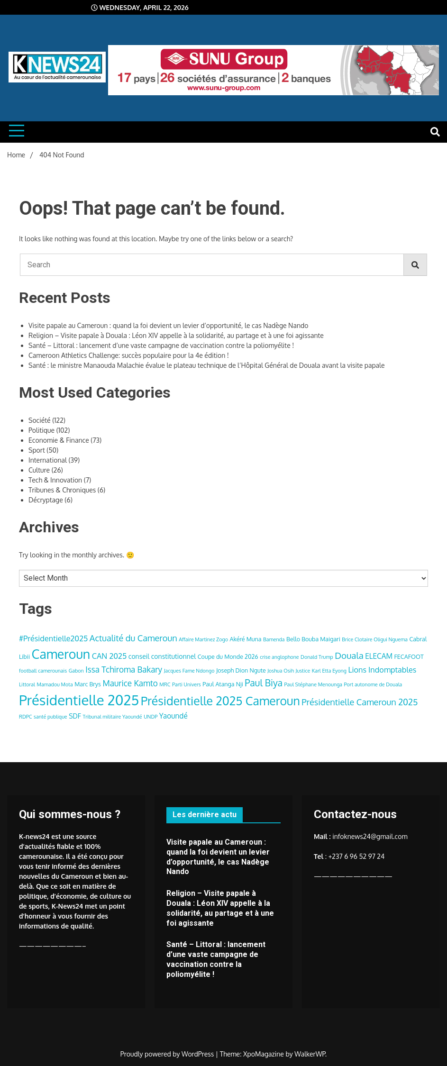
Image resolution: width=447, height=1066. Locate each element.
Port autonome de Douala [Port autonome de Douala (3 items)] (373, 684)
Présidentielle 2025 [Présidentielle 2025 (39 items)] (79, 700)
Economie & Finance (58, 440)
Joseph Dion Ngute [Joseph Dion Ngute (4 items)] (241, 670)
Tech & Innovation (55, 480)
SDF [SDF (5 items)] (75, 716)
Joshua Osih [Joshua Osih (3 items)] (280, 670)
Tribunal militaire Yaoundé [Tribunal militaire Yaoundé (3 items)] (112, 716)
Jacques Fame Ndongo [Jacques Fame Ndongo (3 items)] (189, 670)
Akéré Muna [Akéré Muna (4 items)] (245, 639)
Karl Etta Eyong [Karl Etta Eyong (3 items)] (329, 670)
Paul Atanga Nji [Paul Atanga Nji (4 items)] (222, 684)
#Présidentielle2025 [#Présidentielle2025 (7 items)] (53, 638)
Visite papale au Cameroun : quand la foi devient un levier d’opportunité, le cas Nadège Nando (168, 325)
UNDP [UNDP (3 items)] (150, 716)
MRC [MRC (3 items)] (164, 684)
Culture (39, 470)
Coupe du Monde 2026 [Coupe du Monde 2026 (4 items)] (228, 656)
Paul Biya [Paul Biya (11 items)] (264, 683)
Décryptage (45, 500)
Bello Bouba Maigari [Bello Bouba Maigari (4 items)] (313, 639)
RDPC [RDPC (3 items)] (25, 716)
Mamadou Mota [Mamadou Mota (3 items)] (55, 684)
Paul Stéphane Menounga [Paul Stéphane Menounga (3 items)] (313, 684)
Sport (36, 450)
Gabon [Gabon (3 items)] (76, 670)
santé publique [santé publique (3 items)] (50, 716)
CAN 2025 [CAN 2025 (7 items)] (109, 656)
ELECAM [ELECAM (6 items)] (378, 656)
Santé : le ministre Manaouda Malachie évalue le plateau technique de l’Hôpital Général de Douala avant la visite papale (206, 365)
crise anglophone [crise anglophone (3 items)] (279, 657)
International (47, 460)
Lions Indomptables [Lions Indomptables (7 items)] (382, 669)
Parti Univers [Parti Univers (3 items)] (186, 684)
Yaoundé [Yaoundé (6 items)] (173, 715)
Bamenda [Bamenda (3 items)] (274, 639)
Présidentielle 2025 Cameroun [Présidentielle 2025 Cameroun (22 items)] (220, 700)
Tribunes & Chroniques (62, 490)
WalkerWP (309, 1054)
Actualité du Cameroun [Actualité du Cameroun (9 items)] (133, 637)
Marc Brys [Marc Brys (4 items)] (87, 684)
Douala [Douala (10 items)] (349, 655)
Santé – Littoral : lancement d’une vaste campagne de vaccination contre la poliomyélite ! (161, 345)
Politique (41, 430)
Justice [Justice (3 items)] (303, 670)
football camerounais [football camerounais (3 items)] (43, 670)
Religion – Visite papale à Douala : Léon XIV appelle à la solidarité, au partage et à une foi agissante (176, 335)
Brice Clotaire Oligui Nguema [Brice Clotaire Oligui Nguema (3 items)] (375, 639)
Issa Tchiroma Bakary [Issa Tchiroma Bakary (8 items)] (123, 669)
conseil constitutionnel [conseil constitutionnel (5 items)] (162, 656)
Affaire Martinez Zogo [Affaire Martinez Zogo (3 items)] (203, 639)
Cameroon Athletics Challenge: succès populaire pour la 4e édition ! (128, 355)
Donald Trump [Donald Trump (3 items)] (317, 657)
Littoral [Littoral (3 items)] (27, 684)
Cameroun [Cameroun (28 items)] (61, 654)
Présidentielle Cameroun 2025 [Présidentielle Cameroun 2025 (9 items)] (359, 701)
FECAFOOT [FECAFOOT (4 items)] (409, 656)
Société (39, 420)
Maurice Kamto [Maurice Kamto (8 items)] (129, 683)
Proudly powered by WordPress (168, 1054)
